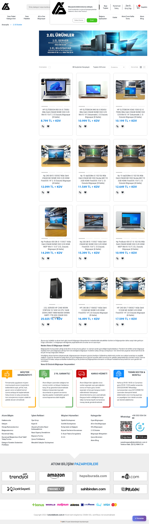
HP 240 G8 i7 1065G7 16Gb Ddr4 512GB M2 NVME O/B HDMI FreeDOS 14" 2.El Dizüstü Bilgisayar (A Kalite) (130, 311)
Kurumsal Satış (116, 7)
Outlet (115, 17)
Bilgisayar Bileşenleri (99, 434)
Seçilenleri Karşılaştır (81, 67)
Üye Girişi (35, 420)
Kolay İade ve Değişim (69, 427)
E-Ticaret (67, 522)
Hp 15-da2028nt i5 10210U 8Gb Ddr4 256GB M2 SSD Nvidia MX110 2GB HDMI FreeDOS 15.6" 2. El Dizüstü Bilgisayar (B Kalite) (93, 179)
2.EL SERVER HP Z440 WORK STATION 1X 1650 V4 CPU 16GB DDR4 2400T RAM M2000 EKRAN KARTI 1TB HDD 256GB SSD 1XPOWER (56, 313)
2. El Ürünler (95, 430)
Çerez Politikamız (38, 439)
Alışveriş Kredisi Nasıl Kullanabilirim (39, 428)
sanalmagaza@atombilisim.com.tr (133, 442)
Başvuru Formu (37, 436)
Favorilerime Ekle (48, 126)
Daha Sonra (78, 20)
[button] (44, 106)
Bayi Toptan (105, 7)
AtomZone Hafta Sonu (128, 17)
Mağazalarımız (7, 430)
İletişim (4, 424)
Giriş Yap (128, 8)
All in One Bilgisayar (41, 17)
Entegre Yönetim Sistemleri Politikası (12, 444)
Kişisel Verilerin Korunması (71, 430)
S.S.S (63, 437)
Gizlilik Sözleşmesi (68, 424)
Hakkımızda (6, 420)
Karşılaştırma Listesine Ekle (43, 126)
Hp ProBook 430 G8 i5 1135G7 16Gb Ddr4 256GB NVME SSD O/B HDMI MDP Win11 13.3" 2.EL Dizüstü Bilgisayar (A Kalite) (56, 245)
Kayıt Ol (34, 424)
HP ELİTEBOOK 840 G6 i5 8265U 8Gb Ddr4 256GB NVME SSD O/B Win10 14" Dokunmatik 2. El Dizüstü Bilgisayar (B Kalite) (93, 113)
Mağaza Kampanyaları (101, 17)
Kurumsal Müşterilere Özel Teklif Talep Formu (14, 438)
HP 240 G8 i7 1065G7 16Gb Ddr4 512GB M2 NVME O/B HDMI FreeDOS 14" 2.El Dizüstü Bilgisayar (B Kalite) (93, 311)
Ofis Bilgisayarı (97, 427)
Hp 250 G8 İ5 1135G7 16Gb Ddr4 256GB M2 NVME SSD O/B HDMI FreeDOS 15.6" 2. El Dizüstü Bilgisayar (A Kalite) (93, 245)
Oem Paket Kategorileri (11, 17)
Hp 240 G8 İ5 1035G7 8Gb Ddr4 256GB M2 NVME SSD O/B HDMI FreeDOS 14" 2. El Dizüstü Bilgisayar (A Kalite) (56, 179)
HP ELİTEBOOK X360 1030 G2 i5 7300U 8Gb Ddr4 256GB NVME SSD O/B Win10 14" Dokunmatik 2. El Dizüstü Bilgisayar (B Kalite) (130, 113)
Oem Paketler (27, 17)
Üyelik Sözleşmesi (68, 420)
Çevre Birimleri (96, 437)
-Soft (62, 522)
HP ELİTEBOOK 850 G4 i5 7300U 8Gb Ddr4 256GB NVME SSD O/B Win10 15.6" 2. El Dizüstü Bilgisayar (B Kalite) (55, 113)
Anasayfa (5, 25)
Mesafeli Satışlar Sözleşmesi (42, 443)
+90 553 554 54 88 (139, 416)
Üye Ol (128, 6)
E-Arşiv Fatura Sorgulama (71, 434)
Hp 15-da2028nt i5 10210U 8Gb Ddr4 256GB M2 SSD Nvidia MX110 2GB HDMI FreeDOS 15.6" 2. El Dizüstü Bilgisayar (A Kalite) (130, 179)
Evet (92, 20)
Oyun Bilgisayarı (97, 420)
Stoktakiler (45, 67)
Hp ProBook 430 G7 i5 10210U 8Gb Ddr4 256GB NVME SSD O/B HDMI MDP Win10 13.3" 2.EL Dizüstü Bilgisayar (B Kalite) (130, 245)
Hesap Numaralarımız (10, 427)
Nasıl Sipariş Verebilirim (40, 433)
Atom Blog (142, 17)
